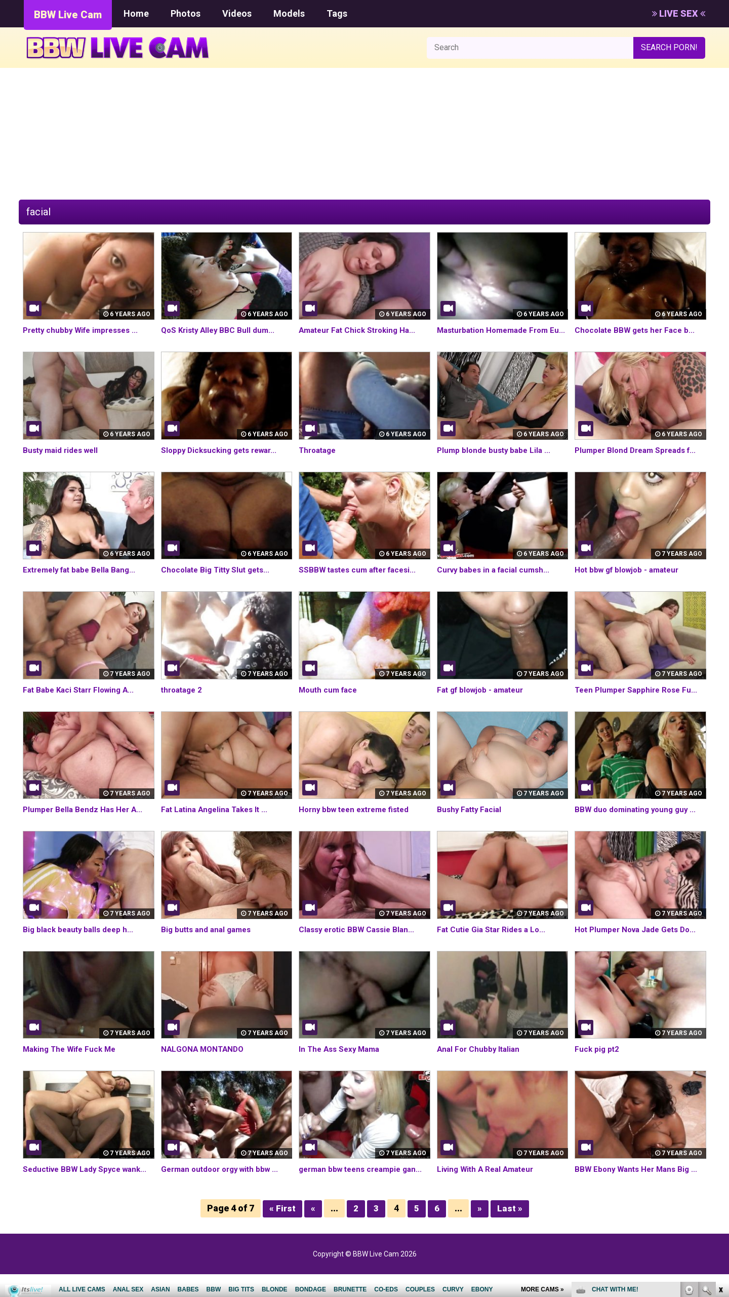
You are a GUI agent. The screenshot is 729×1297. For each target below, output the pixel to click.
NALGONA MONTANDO (204, 1060)
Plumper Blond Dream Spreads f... (639, 462)
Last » (509, 1231)
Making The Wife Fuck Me (72, 1060)
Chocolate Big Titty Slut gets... (219, 581)
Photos (185, 13)
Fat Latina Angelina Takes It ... (218, 821)
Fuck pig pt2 (598, 1060)
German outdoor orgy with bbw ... (224, 1181)
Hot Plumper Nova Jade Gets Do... (639, 941)
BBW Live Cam (68, 15)
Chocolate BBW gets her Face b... (638, 330)
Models (289, 13)
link (720, 1138)
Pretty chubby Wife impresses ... (85, 330)
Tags (337, 13)
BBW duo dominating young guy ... (638, 821)
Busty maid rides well (63, 462)
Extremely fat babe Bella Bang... (83, 581)
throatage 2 (183, 701)
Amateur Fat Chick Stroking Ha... (361, 330)
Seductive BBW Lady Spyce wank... (88, 1181)
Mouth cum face (330, 701)
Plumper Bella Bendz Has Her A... (85, 821)
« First (282, 1231)
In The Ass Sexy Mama (342, 1060)
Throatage (319, 462)
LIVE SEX (678, 13)
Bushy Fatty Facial (471, 821)
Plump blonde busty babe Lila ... (496, 462)
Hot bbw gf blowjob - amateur (631, 581)
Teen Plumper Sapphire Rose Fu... (639, 701)
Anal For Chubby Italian (480, 1060)
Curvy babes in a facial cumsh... (496, 581)
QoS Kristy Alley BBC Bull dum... (220, 330)
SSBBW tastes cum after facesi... (362, 581)
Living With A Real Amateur (488, 1181)
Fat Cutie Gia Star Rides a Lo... (494, 941)
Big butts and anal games (209, 941)
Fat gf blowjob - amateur (484, 701)
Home (136, 13)
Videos (237, 13)
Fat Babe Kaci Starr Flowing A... (82, 701)
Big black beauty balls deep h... (81, 941)
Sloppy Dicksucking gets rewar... (223, 462)
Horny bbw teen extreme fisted (358, 821)
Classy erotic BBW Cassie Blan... (360, 941)
